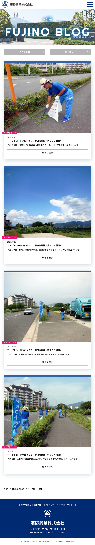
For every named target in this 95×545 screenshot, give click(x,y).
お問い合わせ (26, 505)
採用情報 (37, 505)
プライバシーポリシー (65, 505)
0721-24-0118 (40, 532)
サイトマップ (48, 505)
